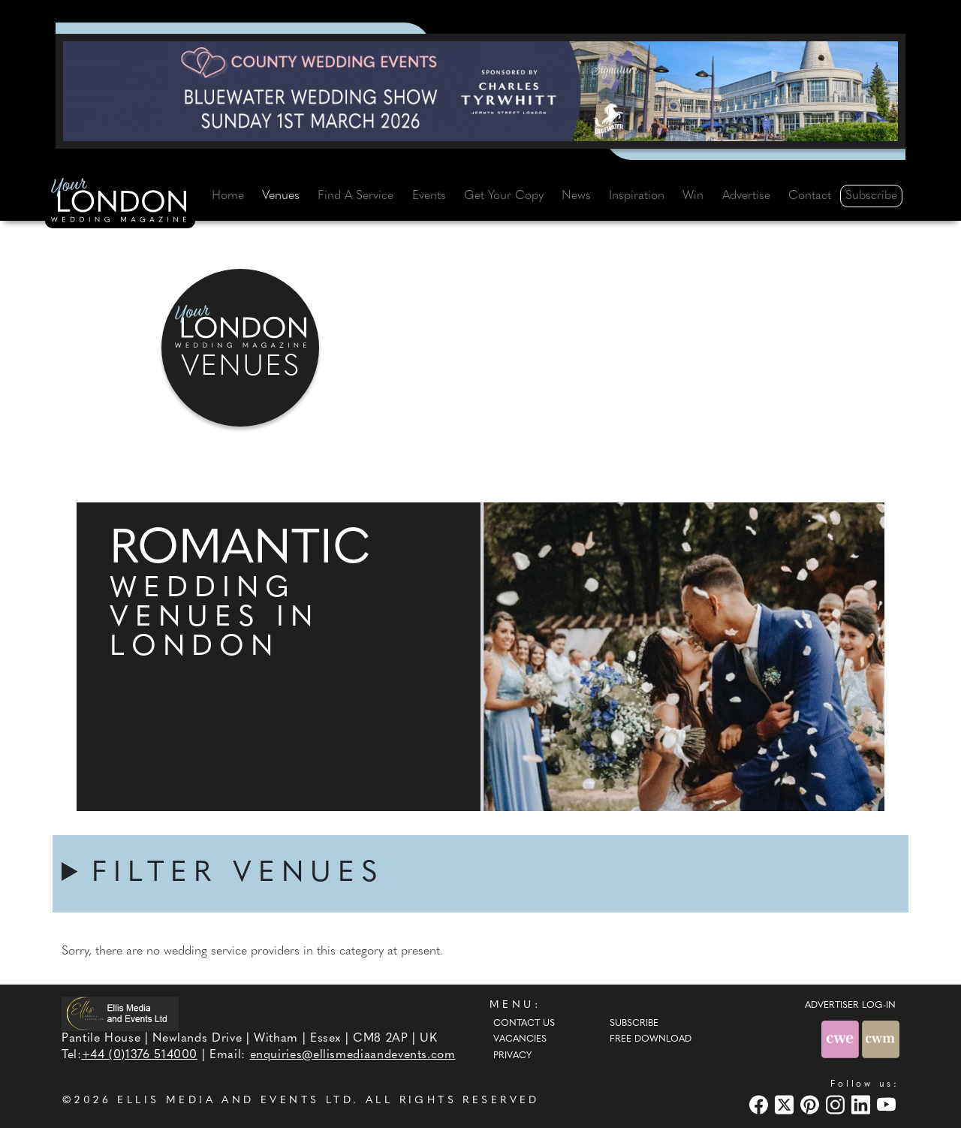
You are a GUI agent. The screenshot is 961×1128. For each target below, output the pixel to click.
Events (429, 196)
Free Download (650, 1039)
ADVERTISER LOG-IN (850, 1005)
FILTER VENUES (238, 873)
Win (692, 196)
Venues (281, 196)
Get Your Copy (504, 196)
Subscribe (871, 196)
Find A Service (355, 196)
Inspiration (636, 196)
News (576, 196)
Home (228, 196)
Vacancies (520, 1039)
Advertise (746, 196)
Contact (809, 196)
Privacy (512, 1055)
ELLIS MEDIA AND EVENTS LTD (235, 1100)
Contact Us (524, 1023)
